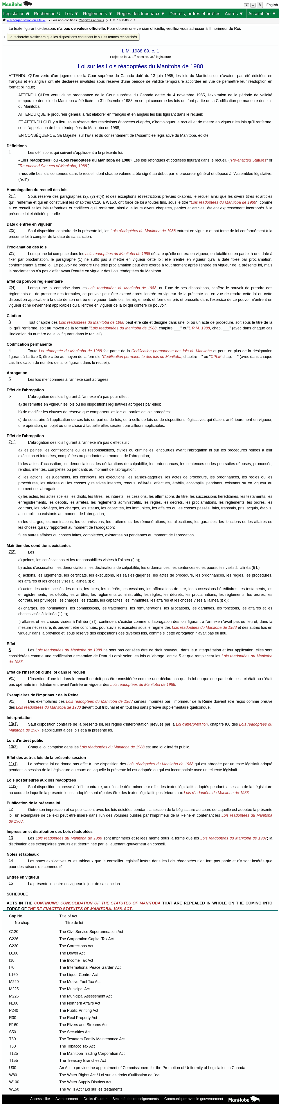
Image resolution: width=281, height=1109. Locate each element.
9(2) (12, 701)
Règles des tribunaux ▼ (141, 13)
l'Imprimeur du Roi (224, 28)
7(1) (12, 442)
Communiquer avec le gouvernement (193, 1099)
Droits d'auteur (95, 1099)
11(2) (13, 786)
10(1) (13, 724)
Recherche (47, 13)
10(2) (13, 746)
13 (11, 838)
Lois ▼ (72, 13)
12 (11, 809)
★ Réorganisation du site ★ (26, 20)
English (272, 5)
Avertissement (67, 1099)
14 (11, 860)
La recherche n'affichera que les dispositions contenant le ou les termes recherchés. (73, 37)
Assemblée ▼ (262, 13)
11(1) (13, 764)
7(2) (12, 552)
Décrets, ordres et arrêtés (194, 13)
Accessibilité (40, 1099)
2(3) (12, 253)
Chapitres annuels (91, 20)
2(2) (12, 230)
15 (11, 883)
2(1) (12, 196)
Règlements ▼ (98, 13)
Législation (16, 13)
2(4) (12, 287)
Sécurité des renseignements (135, 1099)
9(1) (12, 678)
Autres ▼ (234, 13)
